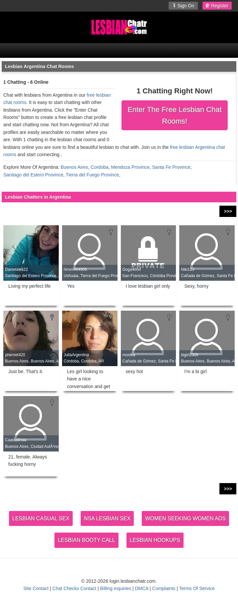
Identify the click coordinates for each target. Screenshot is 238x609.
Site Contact (35, 588)
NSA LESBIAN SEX (107, 518)
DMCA (141, 588)
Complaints (163, 588)
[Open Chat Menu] (119, 50)
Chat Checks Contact (74, 588)
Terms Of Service (196, 588)
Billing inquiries (115, 588)
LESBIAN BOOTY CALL (86, 540)
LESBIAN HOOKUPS (155, 540)
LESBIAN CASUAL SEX (40, 518)
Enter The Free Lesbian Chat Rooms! (174, 115)
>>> (228, 211)
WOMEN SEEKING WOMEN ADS (185, 518)
